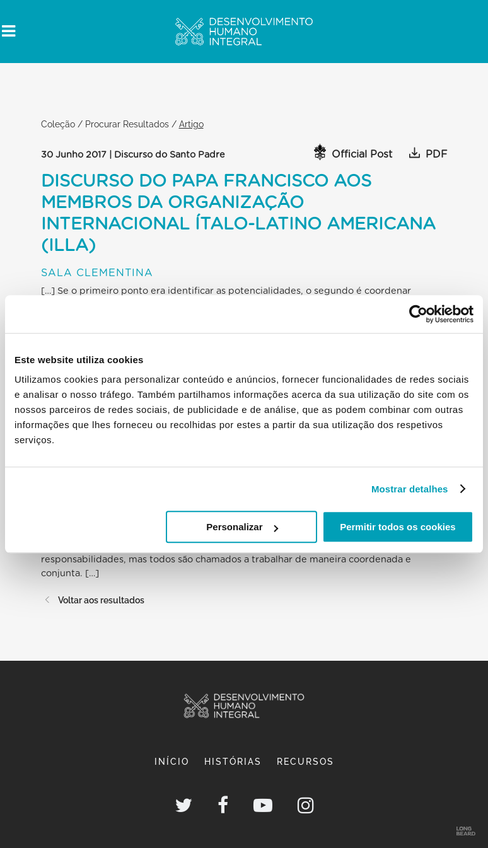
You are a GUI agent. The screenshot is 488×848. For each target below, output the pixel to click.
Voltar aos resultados (92, 600)
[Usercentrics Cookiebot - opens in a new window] (418, 314)
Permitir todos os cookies (397, 526)
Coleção (58, 124)
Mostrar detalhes (409, 489)
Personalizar (241, 526)
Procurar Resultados (127, 124)
